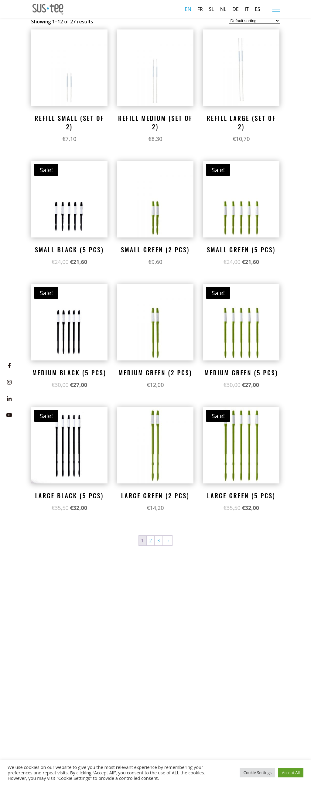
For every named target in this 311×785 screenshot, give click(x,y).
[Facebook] (9, 366)
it (247, 9)
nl (223, 9)
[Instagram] (9, 382)
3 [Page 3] (158, 540)
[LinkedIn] (9, 399)
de (235, 9)
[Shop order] (254, 21)
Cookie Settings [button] (257, 772)
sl (211, 9)
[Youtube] (9, 415)
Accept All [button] (291, 772)
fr (200, 9)
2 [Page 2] (150, 540)
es (257, 9)
